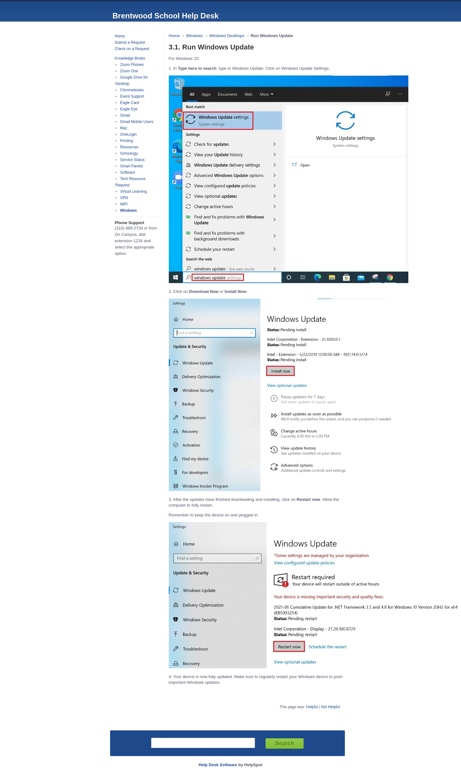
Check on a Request (132, 49)
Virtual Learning (133, 191)
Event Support (132, 96)
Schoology (129, 153)
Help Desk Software (218, 764)
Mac (124, 128)
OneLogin (128, 134)
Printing (126, 141)
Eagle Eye (129, 109)
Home (120, 36)
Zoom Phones (132, 64)
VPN (124, 198)
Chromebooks (132, 90)
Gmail (125, 115)
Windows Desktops (226, 35)
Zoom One (129, 71)
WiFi (124, 204)
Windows (128, 210)
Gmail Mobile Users (137, 122)
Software (127, 172)
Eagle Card (129, 102)
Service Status (132, 160)
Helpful (312, 707)
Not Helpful (330, 707)
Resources (129, 147)
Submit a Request (130, 42)
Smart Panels (131, 166)
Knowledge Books (130, 58)
